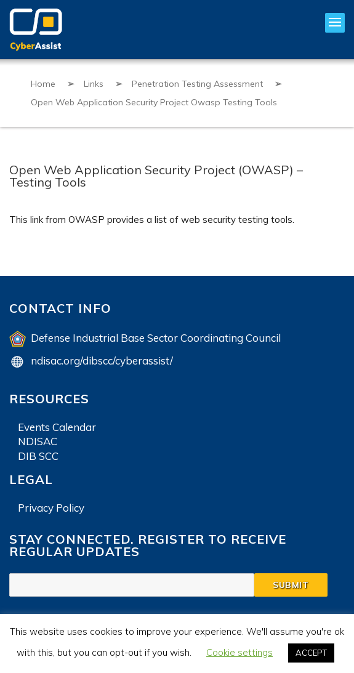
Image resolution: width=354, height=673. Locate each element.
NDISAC (37, 441)
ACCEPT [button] (311, 653)
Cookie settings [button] (239, 652)
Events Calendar (57, 427)
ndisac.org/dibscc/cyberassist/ (102, 360)
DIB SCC (38, 455)
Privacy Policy (51, 507)
